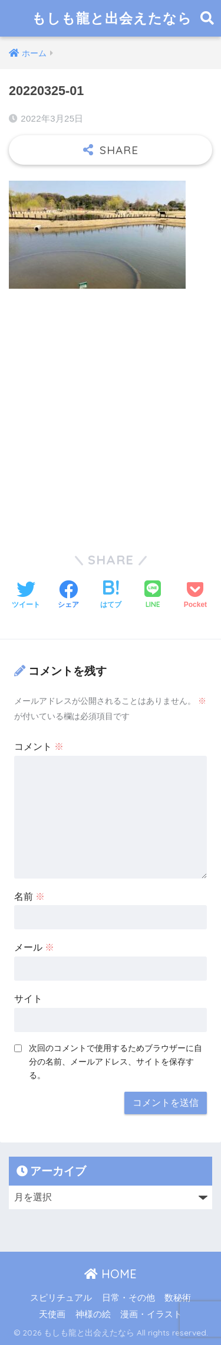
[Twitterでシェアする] (26, 596)
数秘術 (177, 1297)
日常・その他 (128, 1297)
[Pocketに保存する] (195, 596)
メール (34, 947)
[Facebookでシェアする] (68, 596)
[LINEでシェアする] (152, 595)
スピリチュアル (61, 1297)
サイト (28, 999)
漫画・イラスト (151, 1314)
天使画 (52, 1314)
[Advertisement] (110, 413)
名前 (29, 897)
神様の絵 (93, 1314)
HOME (110, 1273)
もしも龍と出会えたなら (112, 18)
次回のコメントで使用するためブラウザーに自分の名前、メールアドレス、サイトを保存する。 (115, 1061)
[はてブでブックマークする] (110, 596)
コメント (39, 747)
